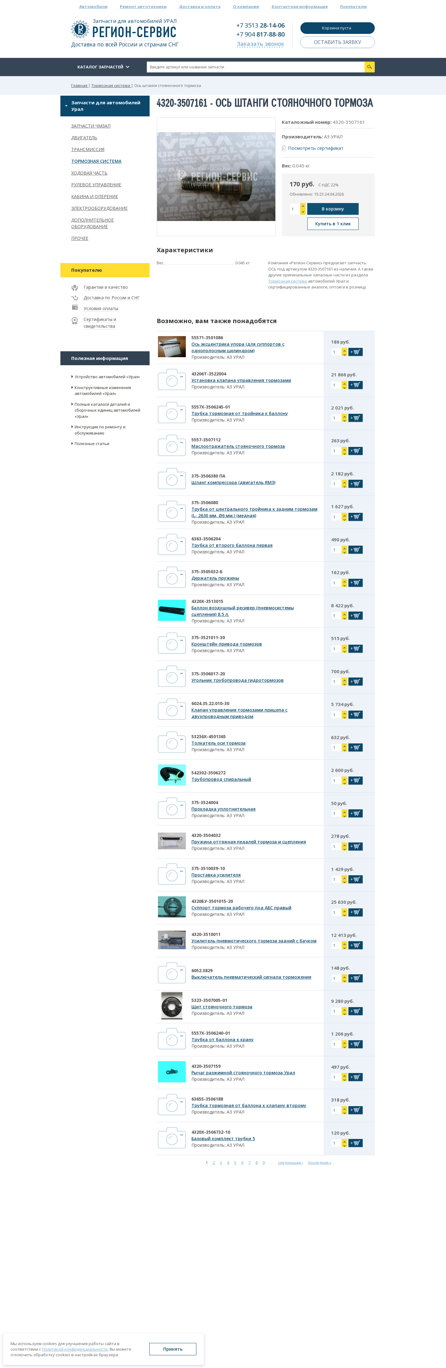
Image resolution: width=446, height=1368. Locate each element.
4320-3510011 (206, 934)
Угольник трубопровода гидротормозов (237, 680)
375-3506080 (204, 502)
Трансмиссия (87, 149)
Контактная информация (300, 6)
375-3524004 (204, 802)
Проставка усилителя (216, 875)
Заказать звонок (260, 43)
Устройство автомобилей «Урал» (107, 376)
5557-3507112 (206, 440)
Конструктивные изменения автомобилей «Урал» (103, 390)
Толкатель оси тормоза (218, 743)
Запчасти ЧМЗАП (91, 126)
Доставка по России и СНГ (112, 298)
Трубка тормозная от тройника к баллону (239, 413)
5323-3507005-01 (209, 1000)
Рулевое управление (96, 185)
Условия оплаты (101, 308)
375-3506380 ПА (208, 476)
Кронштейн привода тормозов (226, 644)
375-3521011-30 (208, 637)
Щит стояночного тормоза (221, 1007)
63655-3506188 (207, 1099)
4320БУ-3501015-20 (212, 901)
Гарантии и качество (106, 287)
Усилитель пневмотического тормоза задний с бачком (254, 941)
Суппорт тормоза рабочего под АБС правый (241, 908)
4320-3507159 (206, 1066)
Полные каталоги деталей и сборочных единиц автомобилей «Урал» (107, 410)
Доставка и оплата (200, 6)
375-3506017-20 (208, 674)
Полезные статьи (92, 443)
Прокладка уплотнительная (223, 809)
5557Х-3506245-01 (210, 407)
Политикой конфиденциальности (75, 1349)
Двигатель (84, 138)
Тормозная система (96, 161)
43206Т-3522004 (208, 374)
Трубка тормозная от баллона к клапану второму (248, 1105)
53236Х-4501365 (208, 736)
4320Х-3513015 (207, 601)
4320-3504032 (206, 835)
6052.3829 (201, 970)
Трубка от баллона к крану (222, 1039)
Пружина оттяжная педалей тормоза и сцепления (248, 842)
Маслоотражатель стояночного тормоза (238, 446)
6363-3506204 (206, 539)
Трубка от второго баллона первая (232, 545)
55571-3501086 (207, 337)
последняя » (319, 1162)
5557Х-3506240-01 (210, 1033)
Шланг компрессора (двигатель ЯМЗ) (233, 482)
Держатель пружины (215, 578)
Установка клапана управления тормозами (241, 380)
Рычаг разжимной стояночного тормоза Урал (243, 1073)
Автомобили (93, 6)
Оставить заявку (337, 42)
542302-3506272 (208, 773)
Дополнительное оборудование (92, 223)
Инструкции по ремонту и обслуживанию (100, 430)
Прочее (79, 238)
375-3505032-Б (207, 571)
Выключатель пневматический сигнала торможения (251, 977)
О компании (246, 6)
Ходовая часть (89, 173)
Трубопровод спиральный (221, 779)
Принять (172, 1349)
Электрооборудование (99, 208)
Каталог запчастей (100, 67)
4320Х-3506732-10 (210, 1132)
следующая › (290, 1162)
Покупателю (353, 6)
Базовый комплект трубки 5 (223, 1138)
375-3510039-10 (208, 868)
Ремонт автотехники (143, 6)
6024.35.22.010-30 (210, 703)
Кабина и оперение (94, 196)
